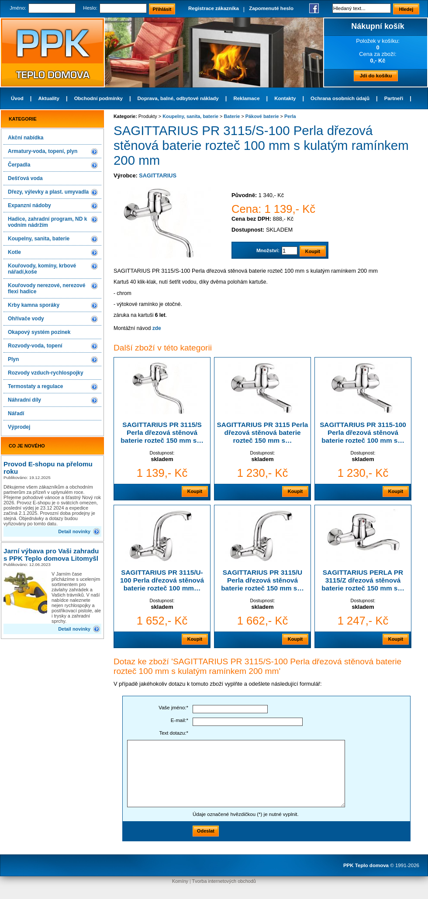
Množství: (268, 250)
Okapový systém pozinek (39, 332)
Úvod (17, 98)
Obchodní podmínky (98, 98)
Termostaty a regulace (35, 386)
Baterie (232, 116)
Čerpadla (19, 165)
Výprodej (19, 427)
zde (156, 328)
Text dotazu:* (173, 733)
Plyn (13, 359)
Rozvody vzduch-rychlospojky (45, 373)
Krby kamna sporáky (33, 305)
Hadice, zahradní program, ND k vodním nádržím (47, 222)
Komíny (180, 881)
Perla (290, 116)
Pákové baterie (262, 116)
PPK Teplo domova (366, 865)
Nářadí (16, 413)
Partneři (394, 98)
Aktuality (48, 98)
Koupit (194, 491)
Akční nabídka (25, 138)
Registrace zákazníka (213, 8)
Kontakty (285, 98)
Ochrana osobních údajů (340, 98)
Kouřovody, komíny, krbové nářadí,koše (42, 269)
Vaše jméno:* (173, 707)
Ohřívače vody (26, 319)
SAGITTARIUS (157, 175)
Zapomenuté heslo (271, 8)
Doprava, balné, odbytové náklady (178, 98)
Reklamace (246, 98)
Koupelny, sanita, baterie (38, 239)
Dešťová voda (25, 178)
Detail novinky (74, 531)
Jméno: (18, 7)
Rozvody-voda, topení (35, 346)
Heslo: (90, 7)
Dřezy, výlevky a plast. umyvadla (48, 192)
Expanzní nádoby (29, 205)
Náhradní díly (24, 400)
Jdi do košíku (376, 75)
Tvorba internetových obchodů (224, 881)
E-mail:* (179, 720)
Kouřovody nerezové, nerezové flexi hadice (46, 288)
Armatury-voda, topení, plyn (42, 151)
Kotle (14, 252)
